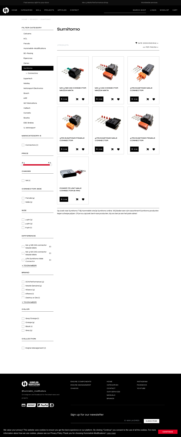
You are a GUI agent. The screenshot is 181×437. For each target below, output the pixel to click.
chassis (26, 171)
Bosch (26, 93)
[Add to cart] (77, 99)
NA (26, 180)
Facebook (142, 385)
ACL (25, 38)
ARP (25, 98)
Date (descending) (147, 43)
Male (27, 202)
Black (27, 326)
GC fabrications (30, 103)
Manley (27, 83)
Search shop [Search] (139, 10)
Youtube (141, 388)
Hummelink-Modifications (35, 48)
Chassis (75, 388)
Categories (26, 10)
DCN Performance (33, 281)
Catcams (27, 33)
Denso (26, 63)
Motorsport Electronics (33, 88)
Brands (34, 19)
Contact (74, 10)
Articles (62, 10)
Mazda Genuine (32, 285)
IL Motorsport (29, 128)
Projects (49, 10)
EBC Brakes (29, 123)
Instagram (142, 382)
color (26, 309)
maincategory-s (31, 136)
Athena (28, 293)
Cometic (27, 113)
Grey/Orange (30, 318)
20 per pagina (150, 47)
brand (25, 273)
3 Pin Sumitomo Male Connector (36, 259)
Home (14, 10)
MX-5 (38, 10)
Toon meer (29, 266)
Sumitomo (46, 19)
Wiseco (28, 289)
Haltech (27, 108)
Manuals (111, 395)
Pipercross (28, 58)
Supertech (28, 78)
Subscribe (151, 421)
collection (29, 339)
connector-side (32, 189)
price (25, 153)
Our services (113, 392)
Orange (28, 322)
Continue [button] (168, 432)
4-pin (27, 223)
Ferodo (27, 43)
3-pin (27, 219)
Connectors (33, 73)
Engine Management (34, 348)
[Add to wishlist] (83, 99)
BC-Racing (28, 53)
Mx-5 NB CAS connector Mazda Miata (36, 246)
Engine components (81, 382)
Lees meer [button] (111, 433)
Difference (29, 236)
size (24, 210)
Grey (27, 330)
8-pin (27, 227)
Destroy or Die (31, 297)
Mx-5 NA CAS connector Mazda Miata (36, 253)
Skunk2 (27, 118)
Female (28, 198)
